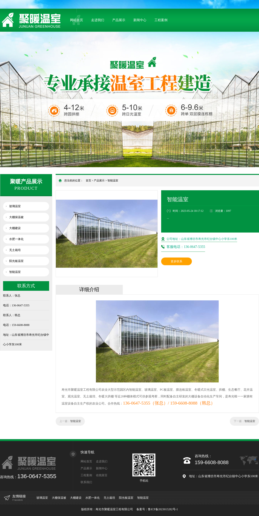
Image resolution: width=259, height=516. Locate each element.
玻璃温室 (15, 206)
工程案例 (160, 20)
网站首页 (76, 20)
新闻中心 (139, 20)
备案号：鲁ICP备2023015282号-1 (157, 509)
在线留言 (76, 43)
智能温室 (112, 180)
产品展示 (118, 20)
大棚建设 (15, 228)
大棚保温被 (16, 217)
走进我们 (97, 20)
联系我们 (97, 43)
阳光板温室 (16, 261)
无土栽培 (15, 250)
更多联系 (176, 261)
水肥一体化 (16, 239)
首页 (88, 180)
